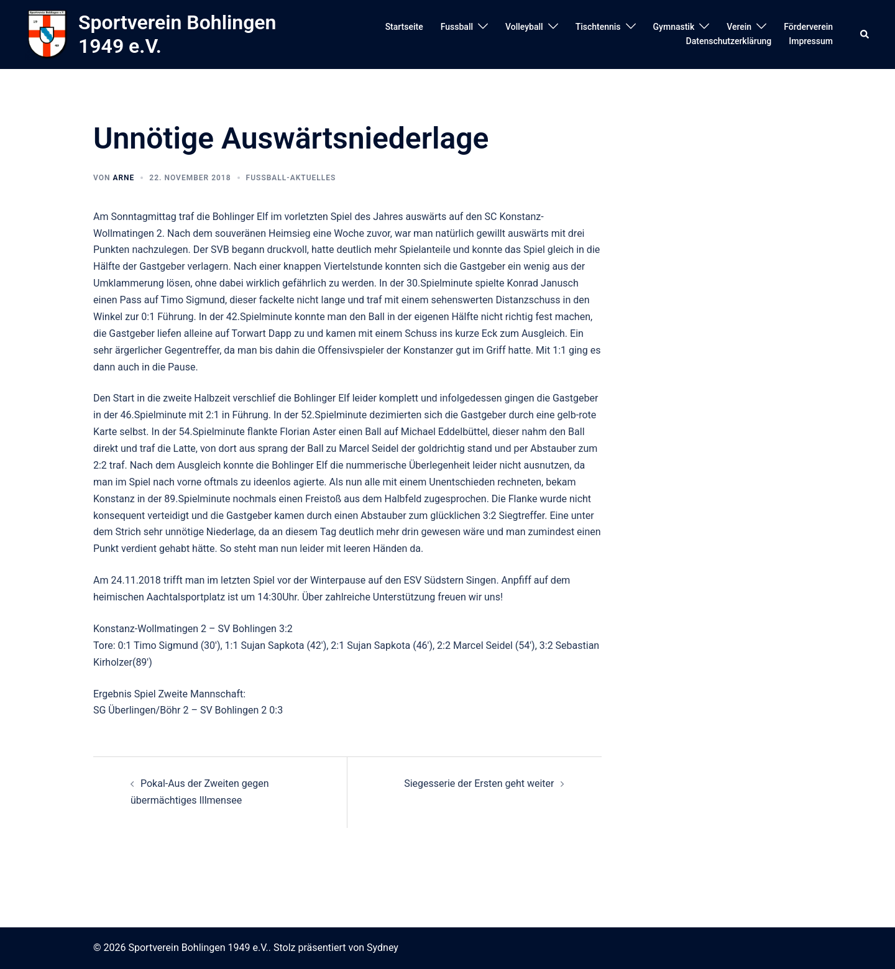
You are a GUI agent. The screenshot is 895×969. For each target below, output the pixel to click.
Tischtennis (598, 27)
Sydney (382, 947)
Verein (739, 27)
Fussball (457, 27)
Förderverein (808, 27)
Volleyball (524, 27)
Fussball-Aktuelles (291, 177)
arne (123, 177)
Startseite (404, 27)
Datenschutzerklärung (729, 41)
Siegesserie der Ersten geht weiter (479, 783)
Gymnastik (674, 27)
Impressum (811, 41)
